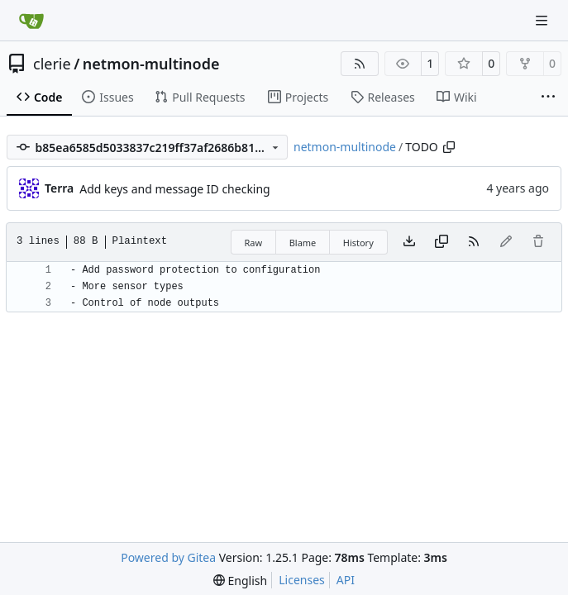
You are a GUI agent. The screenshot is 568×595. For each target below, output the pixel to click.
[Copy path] (449, 147)
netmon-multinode (151, 63)
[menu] (240, 580)
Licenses (302, 580)
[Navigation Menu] (543, 20)
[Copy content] (441, 242)
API (346, 580)
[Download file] (409, 242)
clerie (52, 63)
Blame (303, 242)
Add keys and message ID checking (174, 189)
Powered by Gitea (168, 557)
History (358, 242)
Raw (254, 242)
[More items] (548, 97)
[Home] (31, 21)
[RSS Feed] (360, 63)
